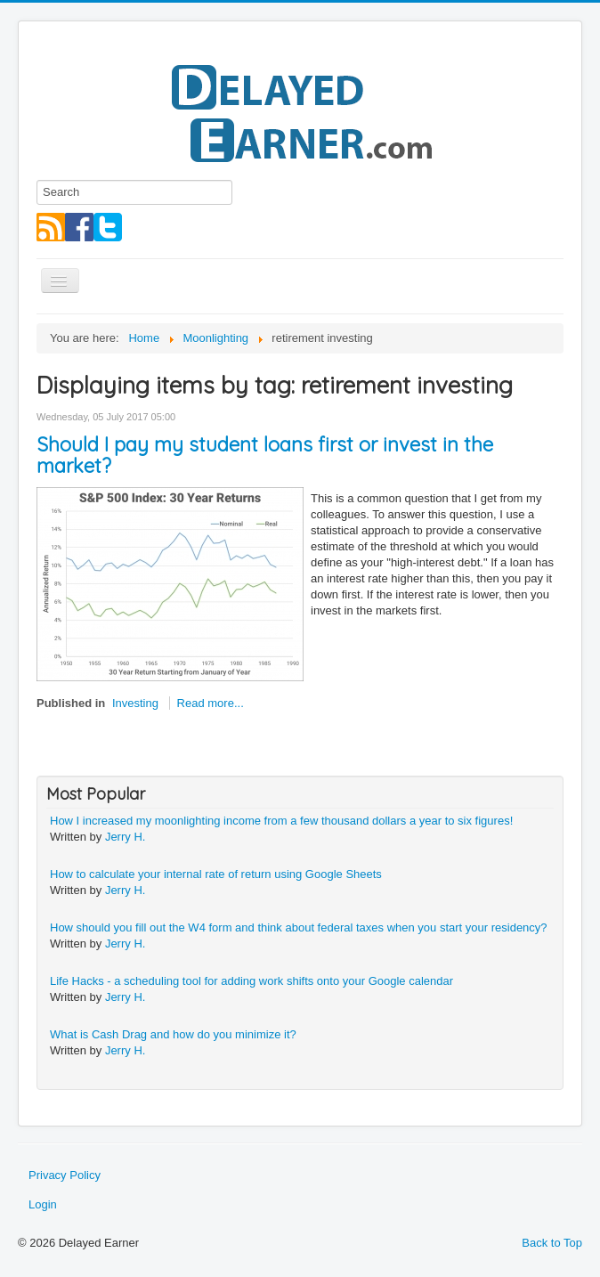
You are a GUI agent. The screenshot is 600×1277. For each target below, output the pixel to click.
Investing (135, 703)
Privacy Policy (64, 1175)
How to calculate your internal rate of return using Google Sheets (216, 874)
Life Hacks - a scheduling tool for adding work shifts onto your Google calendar (251, 981)
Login (42, 1204)
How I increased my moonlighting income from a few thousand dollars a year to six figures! (281, 820)
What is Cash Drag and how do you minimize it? (173, 1034)
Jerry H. (125, 836)
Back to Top (552, 1242)
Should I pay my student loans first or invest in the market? (264, 455)
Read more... (210, 703)
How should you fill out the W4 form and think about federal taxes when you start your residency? (298, 927)
